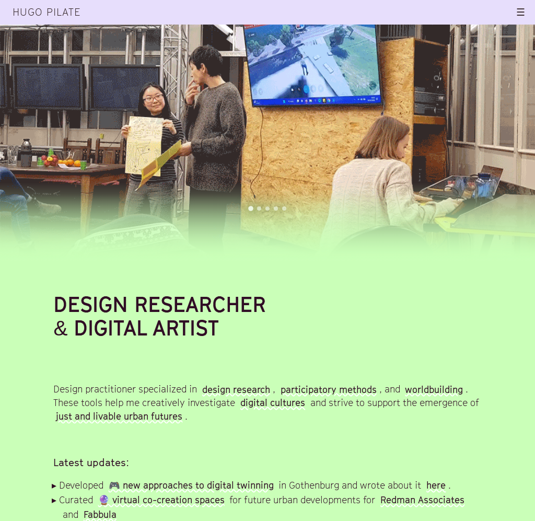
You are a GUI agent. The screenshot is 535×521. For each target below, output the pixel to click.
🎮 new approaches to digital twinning (191, 485)
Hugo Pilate (46, 12)
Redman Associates (422, 499)
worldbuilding (434, 389)
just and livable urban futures (119, 416)
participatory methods (329, 389)
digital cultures (272, 402)
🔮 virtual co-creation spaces (161, 499)
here (436, 485)
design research (236, 389)
